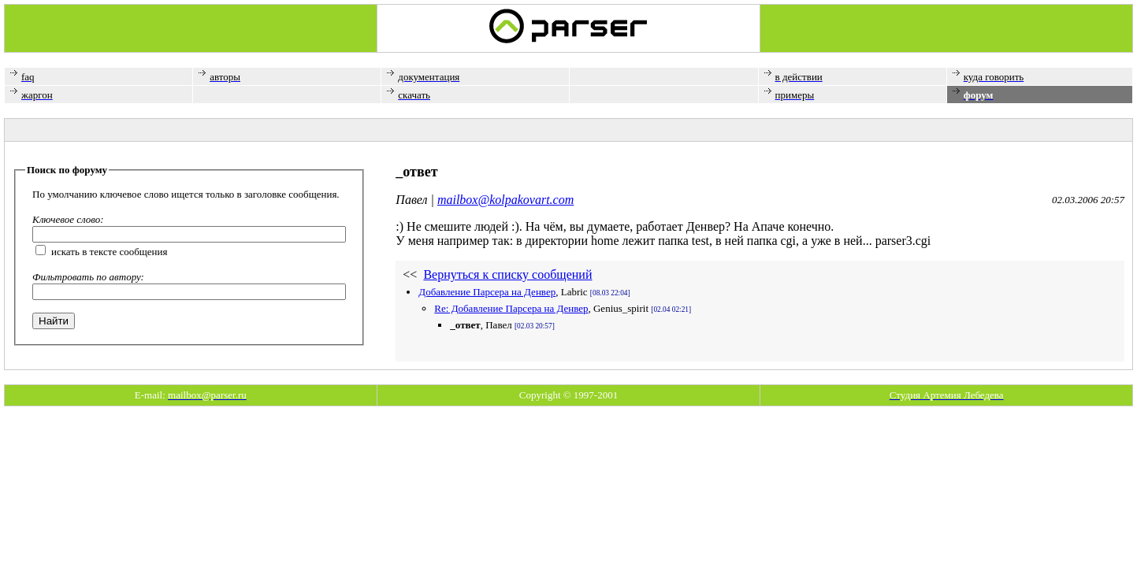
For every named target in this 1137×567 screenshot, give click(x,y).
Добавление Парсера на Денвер (486, 292)
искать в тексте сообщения (109, 252)
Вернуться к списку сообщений (507, 274)
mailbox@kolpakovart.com (505, 199)
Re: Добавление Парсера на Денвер (511, 308)
